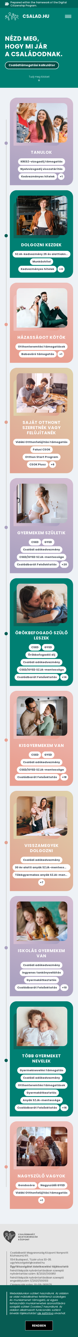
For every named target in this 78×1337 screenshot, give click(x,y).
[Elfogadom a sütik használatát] (39, 1325)
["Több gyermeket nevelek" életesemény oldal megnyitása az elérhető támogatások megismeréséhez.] (41, 1058)
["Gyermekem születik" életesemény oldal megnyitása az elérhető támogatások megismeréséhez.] (41, 525)
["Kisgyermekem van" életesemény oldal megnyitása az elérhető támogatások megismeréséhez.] (41, 738)
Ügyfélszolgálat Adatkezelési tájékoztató (39, 1266)
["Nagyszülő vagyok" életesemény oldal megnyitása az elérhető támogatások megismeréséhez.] (41, 1165)
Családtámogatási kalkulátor (32, 65)
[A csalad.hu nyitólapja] (27, 16)
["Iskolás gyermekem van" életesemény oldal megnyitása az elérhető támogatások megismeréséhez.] (41, 946)
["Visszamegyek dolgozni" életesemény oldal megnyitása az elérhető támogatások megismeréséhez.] (41, 841)
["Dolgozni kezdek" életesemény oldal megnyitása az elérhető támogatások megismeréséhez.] (41, 234)
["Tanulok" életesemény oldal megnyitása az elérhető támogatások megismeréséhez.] (41, 141)
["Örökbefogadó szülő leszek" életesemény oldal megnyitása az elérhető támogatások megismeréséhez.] (41, 632)
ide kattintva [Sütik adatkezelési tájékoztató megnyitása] (45, 1313)
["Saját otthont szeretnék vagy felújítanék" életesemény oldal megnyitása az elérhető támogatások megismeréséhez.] (41, 420)
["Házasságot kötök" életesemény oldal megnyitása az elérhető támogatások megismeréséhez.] (41, 323)
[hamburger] (68, 16)
